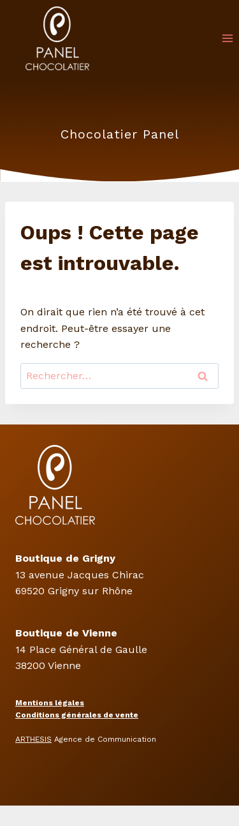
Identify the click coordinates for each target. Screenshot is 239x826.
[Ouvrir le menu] (227, 38)
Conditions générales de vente (76, 714)
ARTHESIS (33, 739)
